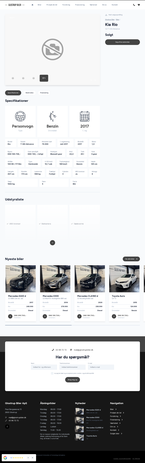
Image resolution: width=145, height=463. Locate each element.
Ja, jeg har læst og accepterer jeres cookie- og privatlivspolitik (74, 373)
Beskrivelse (29, 93)
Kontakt (115, 5)
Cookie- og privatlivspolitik (122, 458)
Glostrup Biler (110, 19)
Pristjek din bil (52, 5)
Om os (104, 5)
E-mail (90, 363)
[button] (91, 80)
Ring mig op (72, 380)
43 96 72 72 (59, 350)
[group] (52, 49)
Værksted (93, 5)
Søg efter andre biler (122, 42)
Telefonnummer (65, 363)
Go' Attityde (136, 458)
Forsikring (66, 5)
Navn (32, 363)
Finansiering (80, 5)
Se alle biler (131, 259)
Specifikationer (13, 93)
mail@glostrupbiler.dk (81, 350)
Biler (39, 5)
